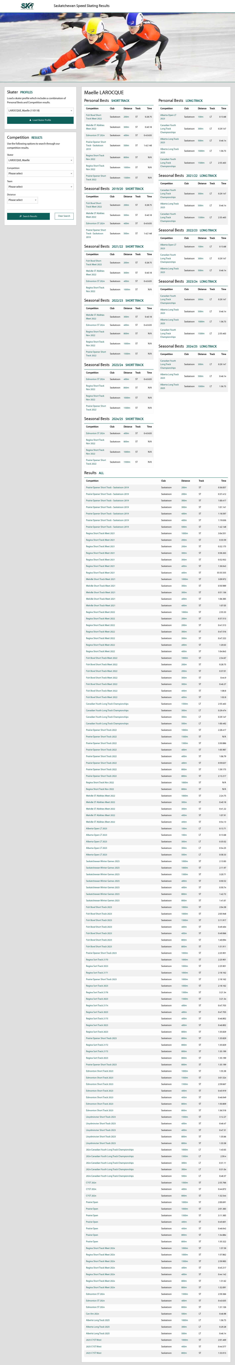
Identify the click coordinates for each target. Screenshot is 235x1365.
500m (126, 145)
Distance (22, 198)
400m (126, 135)
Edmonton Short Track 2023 (99, 1071)
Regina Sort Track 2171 (97, 973)
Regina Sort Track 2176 (97, 992)
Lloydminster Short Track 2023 (101, 1117)
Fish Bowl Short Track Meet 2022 (101, 658)
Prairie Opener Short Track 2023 (101, 953)
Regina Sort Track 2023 (97, 966)
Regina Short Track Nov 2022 (100, 782)
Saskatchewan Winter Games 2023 (102, 861)
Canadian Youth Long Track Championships (168, 129)
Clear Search (64, 216)
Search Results (28, 216)
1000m (127, 167)
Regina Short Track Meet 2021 (100, 533)
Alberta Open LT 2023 (96, 828)
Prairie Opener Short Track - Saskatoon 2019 (96, 145)
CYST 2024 (91, 1183)
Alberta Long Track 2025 (98, 1320)
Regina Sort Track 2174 (97, 1005)
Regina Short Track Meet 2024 (100, 1248)
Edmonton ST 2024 (95, 135)
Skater (40, 159)
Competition (40, 172)
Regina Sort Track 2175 (97, 1019)
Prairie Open (92, 1202)
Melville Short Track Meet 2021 (100, 579)
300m (126, 127)
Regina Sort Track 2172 (97, 1045)
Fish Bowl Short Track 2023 (99, 907)
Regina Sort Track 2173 (97, 1051)
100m (200, 117)
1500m (127, 178)
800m (126, 157)
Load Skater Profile (40, 120)
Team (40, 185)
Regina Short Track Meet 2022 (100, 612)
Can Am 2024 (92, 1314)
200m (126, 117)
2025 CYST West (93, 1340)
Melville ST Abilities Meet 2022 (100, 796)
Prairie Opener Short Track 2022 (101, 730)
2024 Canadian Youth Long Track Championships (110, 1150)
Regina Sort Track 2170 (97, 960)
